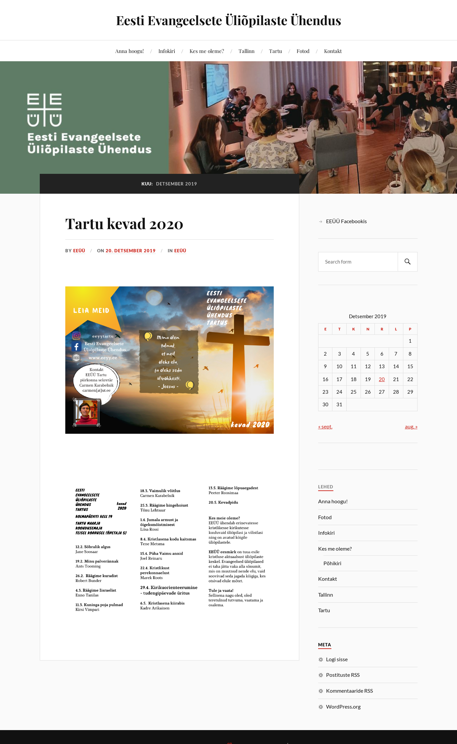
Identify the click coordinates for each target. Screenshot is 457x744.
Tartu (275, 50)
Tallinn (247, 50)
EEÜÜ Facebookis (346, 221)
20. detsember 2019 (131, 250)
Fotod (303, 50)
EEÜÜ (79, 250)
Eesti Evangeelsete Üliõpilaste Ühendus (228, 20)
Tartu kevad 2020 (124, 223)
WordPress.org (343, 706)
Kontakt (333, 50)
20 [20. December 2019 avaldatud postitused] (382, 379)
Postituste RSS (343, 674)
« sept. (325, 426)
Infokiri (166, 50)
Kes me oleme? (207, 50)
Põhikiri (332, 563)
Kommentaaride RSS (349, 690)
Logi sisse (337, 659)
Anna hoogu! (129, 50)
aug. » (411, 426)
